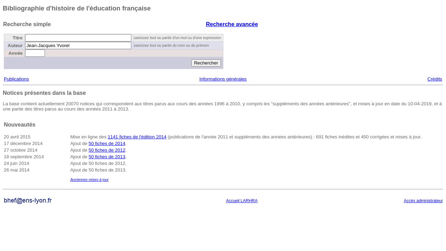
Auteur (15, 45)
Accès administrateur (423, 200)
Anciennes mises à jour (89, 179)
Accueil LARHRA (242, 200)
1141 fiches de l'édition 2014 (137, 136)
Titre (18, 37)
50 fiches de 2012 (107, 150)
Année (15, 53)
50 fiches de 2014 (107, 143)
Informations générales (223, 79)
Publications (16, 79)
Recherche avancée (232, 24)
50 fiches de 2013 (107, 156)
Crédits (435, 79)
